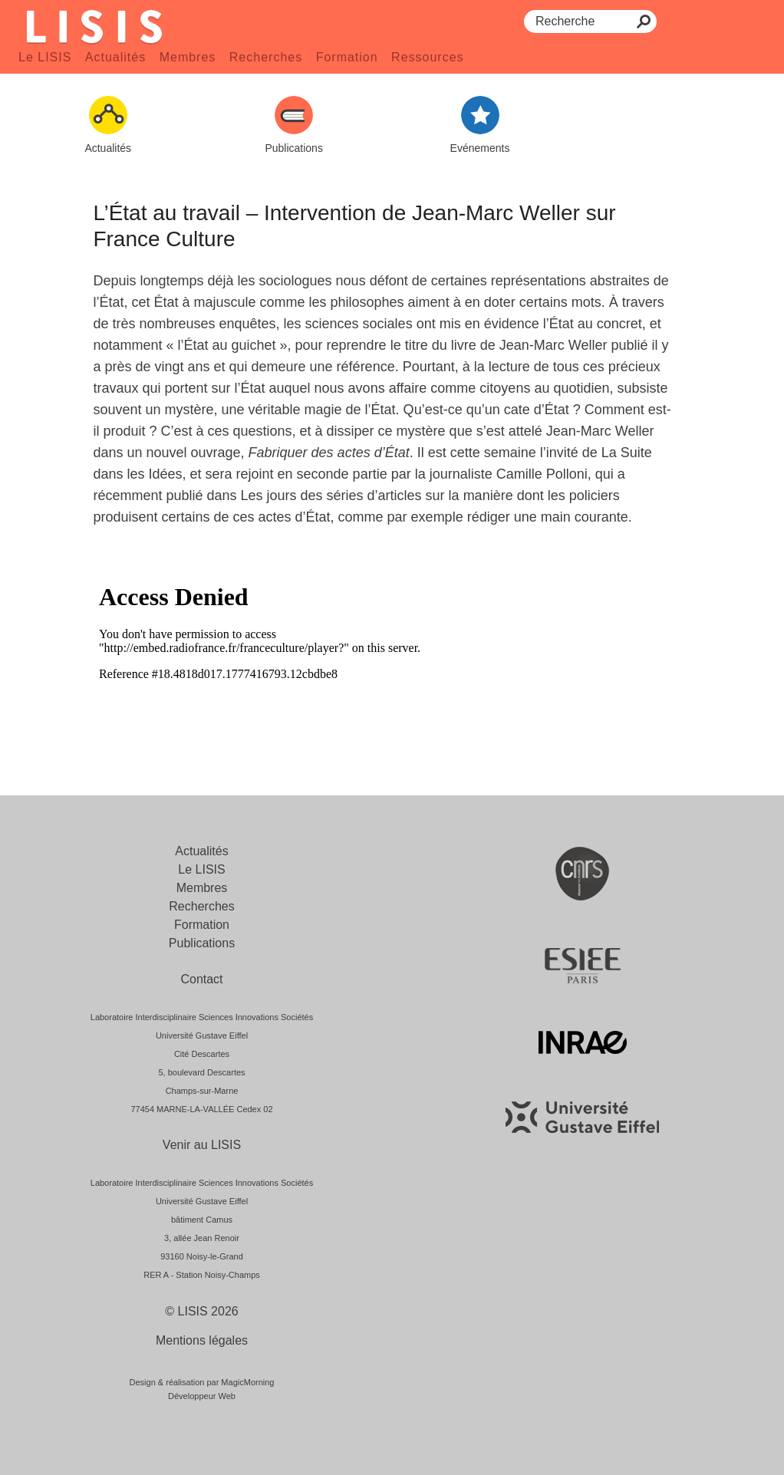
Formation (347, 57)
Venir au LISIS (202, 1144)
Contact (201, 979)
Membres (188, 57)
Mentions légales (202, 1340)
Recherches (265, 57)
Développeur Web (202, 1396)
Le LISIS (44, 57)
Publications (202, 943)
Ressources (427, 57)
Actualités (115, 57)
